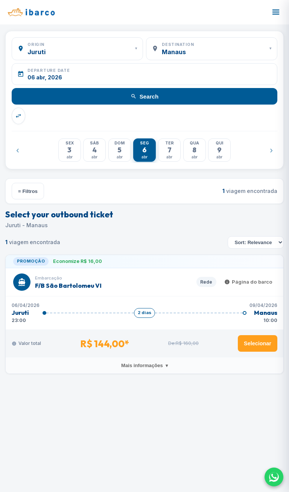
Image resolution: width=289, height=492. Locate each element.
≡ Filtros (28, 191)
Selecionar (257, 343)
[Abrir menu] (276, 12)
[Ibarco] (31, 12)
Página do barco (248, 282)
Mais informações (144, 365)
